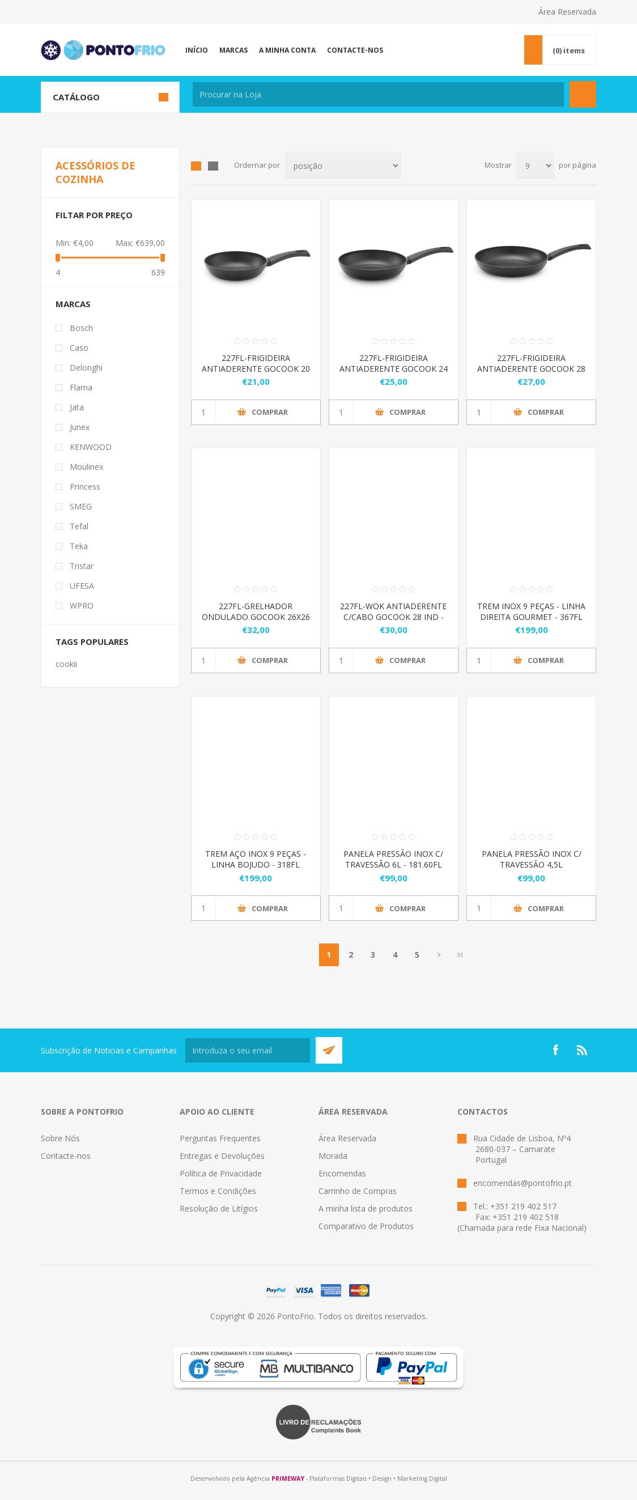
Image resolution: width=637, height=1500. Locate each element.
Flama (81, 387)
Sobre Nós (60, 1138)
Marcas (73, 303)
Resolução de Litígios (219, 1208)
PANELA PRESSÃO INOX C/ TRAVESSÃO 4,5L (531, 859)
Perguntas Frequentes (220, 1138)
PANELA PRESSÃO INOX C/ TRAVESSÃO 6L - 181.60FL (393, 859)
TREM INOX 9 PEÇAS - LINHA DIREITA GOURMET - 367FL (531, 611)
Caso (79, 347)
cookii (66, 663)
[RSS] (583, 1050)
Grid (196, 166)
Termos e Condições (218, 1190)
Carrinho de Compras (357, 1190)
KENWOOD (91, 446)
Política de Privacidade (221, 1173)
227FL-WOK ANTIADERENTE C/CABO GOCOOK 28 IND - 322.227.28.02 (393, 617)
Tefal (79, 526)
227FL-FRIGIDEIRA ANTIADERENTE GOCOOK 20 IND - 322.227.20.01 (256, 368)
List (213, 166)
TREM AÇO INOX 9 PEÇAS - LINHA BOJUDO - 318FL (255, 859)
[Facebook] (555, 1050)
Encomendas (342, 1173)
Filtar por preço (94, 214)
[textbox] (378, 94)
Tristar (82, 565)
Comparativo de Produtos (366, 1226)
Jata (77, 407)
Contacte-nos (66, 1155)
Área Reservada (567, 11)
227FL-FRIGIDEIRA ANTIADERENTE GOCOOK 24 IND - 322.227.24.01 (393, 368)
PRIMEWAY (287, 1478)
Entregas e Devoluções (222, 1155)
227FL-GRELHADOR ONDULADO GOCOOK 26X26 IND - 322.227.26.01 (256, 617)
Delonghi (86, 367)
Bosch (81, 327)
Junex (80, 427)
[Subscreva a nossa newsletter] (247, 1050)
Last (460, 955)
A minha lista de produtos (365, 1208)
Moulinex (86, 466)
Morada (332, 1155)
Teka (79, 546)
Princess (85, 486)
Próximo (439, 955)
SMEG (81, 506)
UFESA (82, 585)
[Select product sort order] (343, 166)
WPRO (82, 605)
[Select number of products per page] (535, 166)
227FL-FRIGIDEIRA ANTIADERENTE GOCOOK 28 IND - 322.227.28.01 (531, 368)
